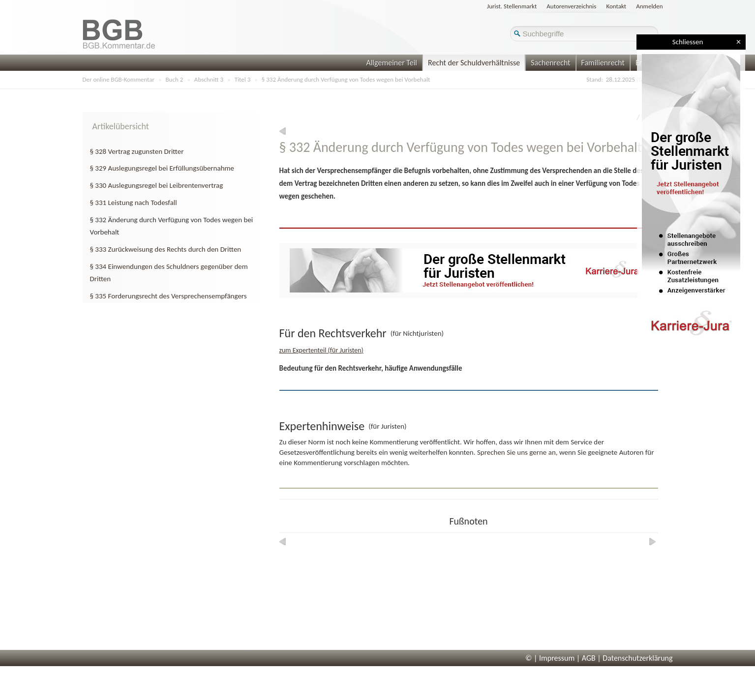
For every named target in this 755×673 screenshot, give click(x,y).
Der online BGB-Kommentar (118, 79)
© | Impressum (549, 658)
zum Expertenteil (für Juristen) (321, 350)
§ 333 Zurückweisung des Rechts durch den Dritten (166, 249)
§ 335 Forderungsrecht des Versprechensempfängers (168, 296)
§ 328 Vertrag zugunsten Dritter (137, 151)
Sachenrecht (550, 62)
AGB (589, 658)
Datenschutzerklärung (637, 658)
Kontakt (616, 6)
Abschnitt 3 (208, 79)
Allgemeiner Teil (391, 62)
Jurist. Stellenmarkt (512, 6)
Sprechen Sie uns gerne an (516, 452)
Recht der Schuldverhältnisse (474, 62)
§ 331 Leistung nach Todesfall (133, 202)
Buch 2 (174, 79)
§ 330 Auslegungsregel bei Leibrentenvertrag (156, 185)
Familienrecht (603, 62)
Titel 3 (243, 79)
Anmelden (649, 6)
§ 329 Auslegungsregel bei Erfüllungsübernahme (162, 168)
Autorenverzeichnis (571, 6)
